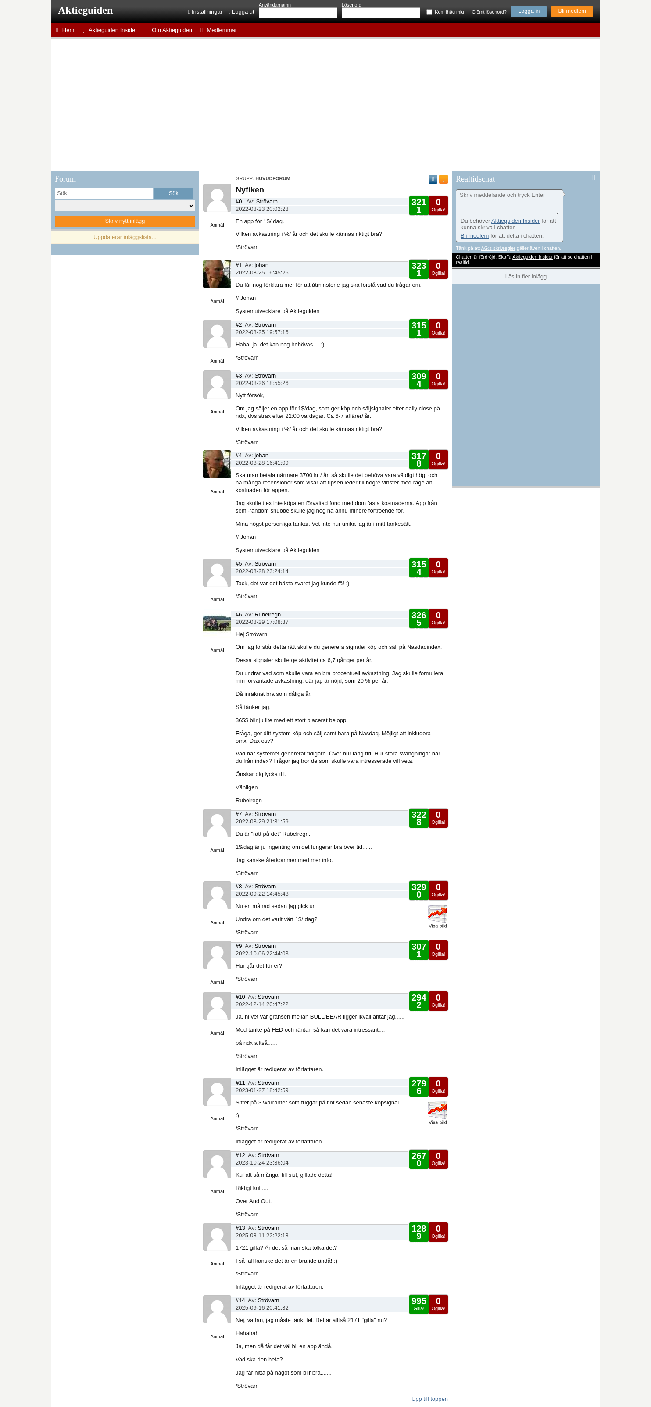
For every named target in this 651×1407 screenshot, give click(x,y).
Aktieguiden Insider (515, 220)
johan (261, 265)
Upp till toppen (429, 1399)
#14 (240, 1300)
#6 (239, 614)
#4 (239, 455)
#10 (240, 997)
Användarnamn (275, 4)
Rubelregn (267, 614)
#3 (239, 375)
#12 (240, 1155)
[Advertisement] (325, 104)
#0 (239, 201)
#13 (240, 1228)
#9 (239, 946)
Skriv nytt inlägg (125, 220)
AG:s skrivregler (498, 248)
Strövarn (267, 201)
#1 (239, 265)
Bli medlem (572, 10)
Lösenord (351, 4)
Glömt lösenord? (489, 11)
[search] (104, 193)
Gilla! (418, 208)
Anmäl (217, 225)
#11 (240, 1082)
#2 (239, 324)
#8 (239, 886)
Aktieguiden (85, 10)
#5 (239, 563)
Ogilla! (438, 204)
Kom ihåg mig (449, 11)
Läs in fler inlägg (526, 276)
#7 (239, 814)
